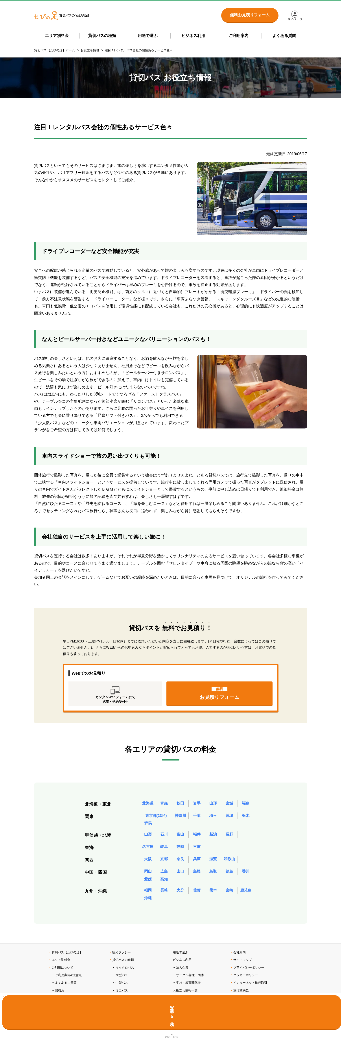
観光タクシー (121, 956)
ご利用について (62, 972)
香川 (246, 874)
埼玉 (213, 817)
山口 (180, 874)
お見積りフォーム (219, 696)
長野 (229, 837)
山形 (213, 805)
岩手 (197, 805)
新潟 (213, 837)
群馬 (148, 826)
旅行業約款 (241, 995)
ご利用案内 (239, 35)
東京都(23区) (156, 817)
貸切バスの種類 (102, 35)
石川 (164, 837)
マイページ (297, 21)
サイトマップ (242, 964)
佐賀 (197, 894)
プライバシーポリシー (248, 972)
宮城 (229, 805)
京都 (164, 862)
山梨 (148, 837)
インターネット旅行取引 (250, 987)
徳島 (229, 874)
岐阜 (164, 849)
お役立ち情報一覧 (185, 995)
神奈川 (180, 817)
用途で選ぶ (148, 35)
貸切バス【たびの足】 (67, 956)
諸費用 (59, 995)
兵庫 (197, 862)
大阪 (148, 862)
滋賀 (213, 862)
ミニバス (122, 995)
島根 (197, 874)
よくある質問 (284, 35)
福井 (197, 837)
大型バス (122, 979)
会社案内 (239, 956)
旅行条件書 (241, 1002)
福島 (246, 805)
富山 (180, 837)
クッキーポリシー (245, 979)
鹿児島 (246, 894)
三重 (197, 849)
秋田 (180, 805)
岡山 (148, 874)
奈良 (180, 862)
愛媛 (148, 882)
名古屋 (148, 849)
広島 (164, 874)
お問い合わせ (242, 1010)
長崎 (164, 894)
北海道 (148, 805)
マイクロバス (125, 972)
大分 (180, 894)
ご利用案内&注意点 (68, 979)
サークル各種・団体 (190, 979)
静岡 (180, 849)
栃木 (246, 817)
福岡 (148, 894)
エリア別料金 (57, 35)
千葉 (197, 817)
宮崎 (229, 894)
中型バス (122, 987)
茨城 (229, 817)
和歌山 (229, 862)
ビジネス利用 (193, 35)
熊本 (213, 894)
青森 (164, 805)
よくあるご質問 (66, 987)
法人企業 (182, 972)
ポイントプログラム (69, 1002)
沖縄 (148, 902)
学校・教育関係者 (188, 987)
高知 (164, 882)
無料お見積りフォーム (250, 15)
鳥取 (213, 874)
